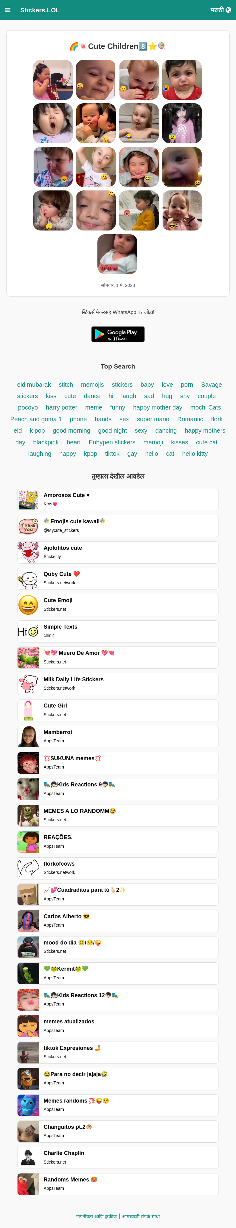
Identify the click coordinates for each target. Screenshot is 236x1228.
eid (18, 430)
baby (148, 384)
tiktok (113, 453)
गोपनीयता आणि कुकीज (96, 1216)
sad (149, 396)
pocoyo (28, 407)
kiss (51, 396)
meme (93, 407)
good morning (72, 430)
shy (185, 396)
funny (117, 407)
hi (110, 396)
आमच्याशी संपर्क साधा (141, 1216)
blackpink (46, 442)
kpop (90, 453)
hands (103, 419)
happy (68, 453)
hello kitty (195, 453)
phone (78, 419)
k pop (37, 430)
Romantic (191, 419)
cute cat (207, 442)
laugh (128, 396)
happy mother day (157, 407)
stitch (66, 384)
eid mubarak (35, 384)
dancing (166, 430)
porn (187, 384)
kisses (179, 442)
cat (170, 453)
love (168, 384)
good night (113, 430)
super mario (154, 419)
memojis (92, 384)
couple (207, 396)
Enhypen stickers (113, 442)
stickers (122, 384)
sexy (141, 430)
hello (151, 453)
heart (74, 442)
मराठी (220, 10)
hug (167, 396)
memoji (153, 442)
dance (92, 396)
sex (124, 419)
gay (132, 453)
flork (217, 419)
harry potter (61, 407)
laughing (40, 453)
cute (71, 396)
